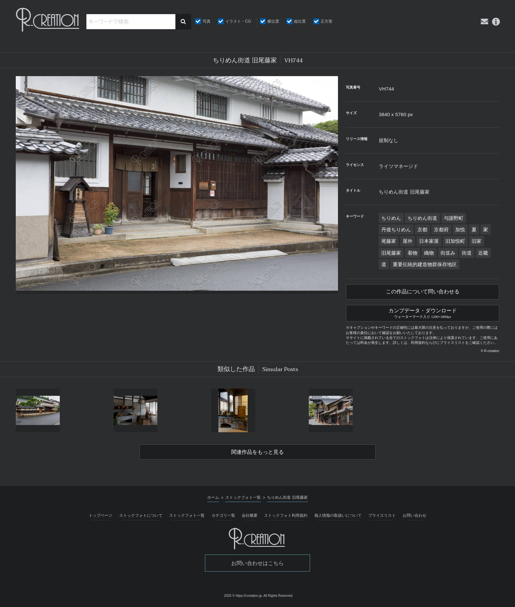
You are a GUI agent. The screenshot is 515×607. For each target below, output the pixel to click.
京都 (422, 229)
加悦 (460, 229)
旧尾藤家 (391, 253)
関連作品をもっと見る (257, 452)
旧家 (476, 241)
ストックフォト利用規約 (285, 515)
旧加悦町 (455, 241)
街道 (467, 253)
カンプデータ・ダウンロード (422, 312)
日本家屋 (429, 241)
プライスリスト (382, 515)
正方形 (326, 21)
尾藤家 (388, 241)
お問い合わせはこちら (257, 563)
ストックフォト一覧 (187, 515)
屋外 (408, 241)
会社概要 (250, 515)
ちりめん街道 (422, 218)
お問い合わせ (414, 515)
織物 (429, 253)
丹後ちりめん (396, 229)
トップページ (100, 515)
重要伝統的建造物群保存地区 (425, 264)
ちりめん (391, 218)
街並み (447, 253)
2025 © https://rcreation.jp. (243, 595)
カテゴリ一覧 (223, 515)
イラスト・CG (238, 21)
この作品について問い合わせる (422, 291)
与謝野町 (453, 218)
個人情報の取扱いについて (338, 515)
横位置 (273, 21)
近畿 (483, 253)
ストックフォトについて (141, 515)
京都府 (441, 229)
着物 (412, 253)
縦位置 (300, 21)
